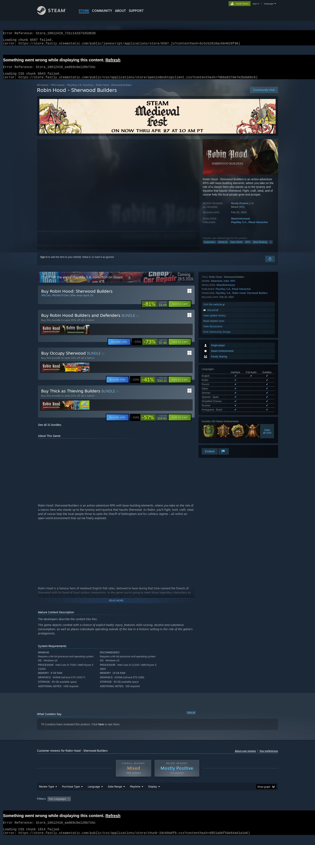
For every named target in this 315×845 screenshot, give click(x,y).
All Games (42, 89)
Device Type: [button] (243, 806)
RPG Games (57, 89)
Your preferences (268, 755)
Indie (226, 378)
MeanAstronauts (240, 223)
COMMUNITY (102, 11)
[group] (157, 807)
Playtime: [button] (129, 806)
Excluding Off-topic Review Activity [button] (97, 806)
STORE (84, 11)
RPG (247, 247)
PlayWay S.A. (239, 226)
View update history (214, 412)
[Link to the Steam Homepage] (54, 13)
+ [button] (270, 247)
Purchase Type (71, 794)
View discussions (212, 423)
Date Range (115, 794)
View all (191, 717)
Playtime (135, 794)
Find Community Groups (217, 428)
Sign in (44, 261)
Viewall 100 (267, 355)
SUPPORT (136, 11)
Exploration (209, 247)
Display (152, 794)
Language (94, 794)
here (101, 729)
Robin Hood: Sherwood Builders (250, 390)
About (120, 11)
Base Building (260, 247)
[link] (155, 309)
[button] (179, 309)
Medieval (222, 247)
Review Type (46, 794)
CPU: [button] (212, 806)
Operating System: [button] (191, 806)
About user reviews (245, 755)
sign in (256, 3)
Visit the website (214, 401)
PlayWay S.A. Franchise (80, 89)
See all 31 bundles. (50, 429)
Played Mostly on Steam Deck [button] (158, 806)
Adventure (216, 378)
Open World (236, 247)
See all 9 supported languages (218, 334)
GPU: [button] (225, 806)
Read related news (213, 418)
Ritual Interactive (258, 226)
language (268, 3)
